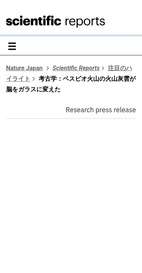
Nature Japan (24, 68)
